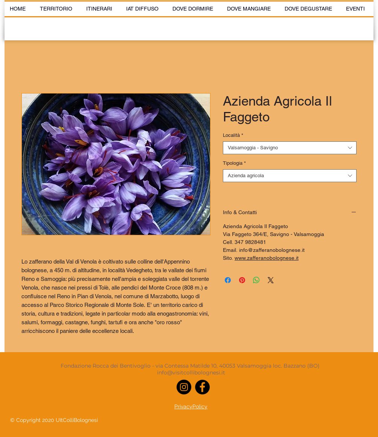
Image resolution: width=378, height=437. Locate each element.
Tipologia (234, 163)
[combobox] (290, 147)
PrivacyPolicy (190, 406)
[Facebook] (202, 387)
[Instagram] (184, 387)
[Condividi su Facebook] (227, 280)
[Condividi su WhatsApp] (256, 280)
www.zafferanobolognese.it (267, 258)
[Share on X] (270, 280)
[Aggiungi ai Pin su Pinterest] (242, 280)
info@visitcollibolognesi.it (191, 372)
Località (233, 135)
